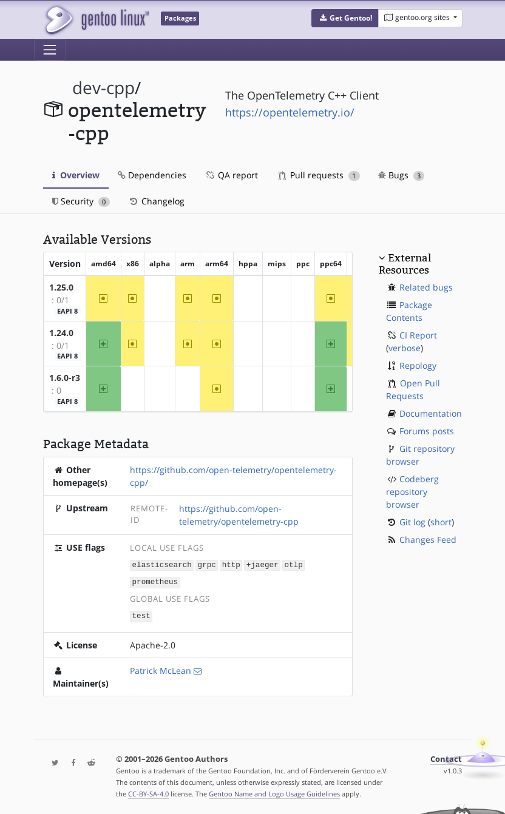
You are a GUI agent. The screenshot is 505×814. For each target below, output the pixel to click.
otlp (293, 564)
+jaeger (262, 564)
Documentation (430, 413)
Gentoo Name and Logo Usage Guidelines (274, 791)
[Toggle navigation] (50, 50)
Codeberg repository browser (412, 491)
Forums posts (426, 431)
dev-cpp (103, 87)
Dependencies (152, 175)
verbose (404, 348)
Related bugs (426, 287)
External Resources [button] (405, 264)
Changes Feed (427, 539)
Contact (446, 757)
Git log (412, 522)
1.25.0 (61, 287)
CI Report (418, 335)
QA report (231, 175)
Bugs (401, 175)
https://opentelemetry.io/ (289, 112)
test (141, 615)
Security (81, 201)
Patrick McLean (160, 668)
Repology (417, 365)
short (441, 522)
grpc (207, 564)
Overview (76, 175)
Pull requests (319, 175)
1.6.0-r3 (64, 377)
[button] (345, 18)
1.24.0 (61, 332)
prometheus (155, 581)
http (231, 564)
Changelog (156, 201)
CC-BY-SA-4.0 (148, 791)
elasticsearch (162, 564)
